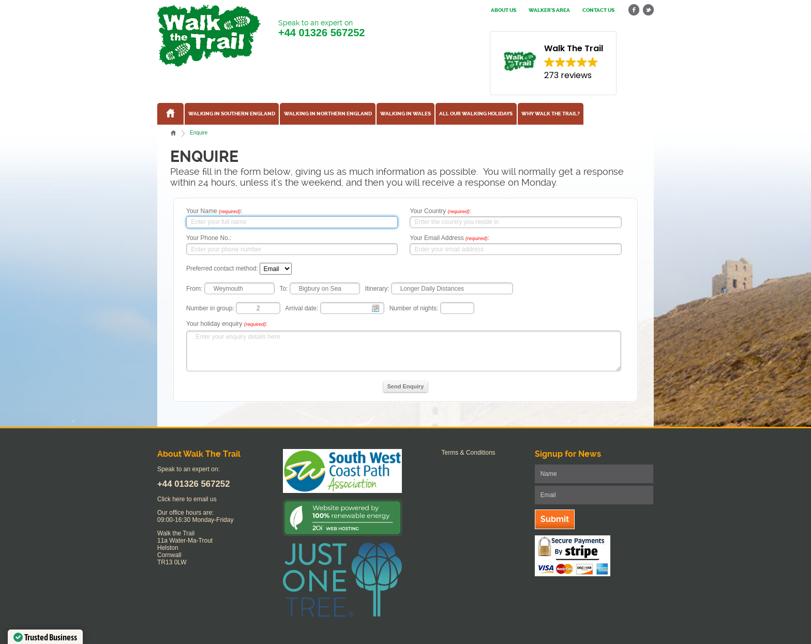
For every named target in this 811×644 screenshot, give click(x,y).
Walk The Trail (209, 36)
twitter (648, 10)
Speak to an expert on (321, 29)
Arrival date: (301, 308)
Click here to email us (187, 499)
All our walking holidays (476, 114)
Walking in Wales (405, 114)
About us (503, 10)
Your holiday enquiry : (226, 323)
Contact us (598, 10)
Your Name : (214, 211)
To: (283, 288)
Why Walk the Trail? (550, 114)
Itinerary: (377, 288)
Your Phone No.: (209, 238)
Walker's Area (549, 10)
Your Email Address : (449, 238)
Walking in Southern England (231, 114)
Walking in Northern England (328, 114)
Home (173, 133)
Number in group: (210, 308)
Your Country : (440, 211)
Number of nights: (414, 308)
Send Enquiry (405, 386)
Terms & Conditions (468, 452)
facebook (634, 10)
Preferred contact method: (222, 269)
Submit (554, 519)
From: (194, 288)
